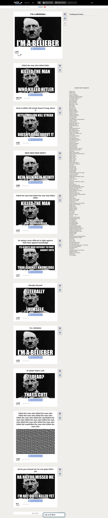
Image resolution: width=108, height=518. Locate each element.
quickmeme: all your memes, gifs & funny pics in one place (18, 3)
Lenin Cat (71, 180)
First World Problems (74, 136)
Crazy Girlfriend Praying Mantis (76, 119)
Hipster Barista (72, 156)
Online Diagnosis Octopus (75, 190)
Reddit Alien (72, 205)
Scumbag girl (72, 221)
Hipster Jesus (72, 160)
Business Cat (72, 108)
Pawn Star (71, 196)
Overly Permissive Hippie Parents (77, 194)
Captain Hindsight (73, 111)
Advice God (72, 92)
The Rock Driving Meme (75, 246)
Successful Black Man (74, 242)
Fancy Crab (72, 134)
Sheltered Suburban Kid (75, 229)
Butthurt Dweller (73, 110)
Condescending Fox (74, 115)
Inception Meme (73, 169)
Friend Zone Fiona (73, 141)
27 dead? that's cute (35, 371)
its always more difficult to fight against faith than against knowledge (35, 241)
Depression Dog (73, 124)
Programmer (72, 202)
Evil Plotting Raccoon (74, 130)
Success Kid (72, 241)
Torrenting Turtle (73, 247)
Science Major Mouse (74, 217)
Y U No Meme (72, 255)
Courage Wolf (72, 118)
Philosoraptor (72, 198)
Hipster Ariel (72, 155)
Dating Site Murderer (74, 123)
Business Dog (72, 109)
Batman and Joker (73, 104)
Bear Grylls (72, 105)
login (92, 2)
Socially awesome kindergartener (77, 236)
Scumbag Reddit (73, 222)
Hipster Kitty (72, 161)
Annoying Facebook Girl (75, 97)
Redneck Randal (73, 208)
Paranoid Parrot (73, 195)
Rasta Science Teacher (74, 204)
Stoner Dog (72, 240)
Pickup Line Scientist (74, 199)
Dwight (71, 127)
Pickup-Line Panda (73, 200)
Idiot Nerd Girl (72, 166)
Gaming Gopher (73, 144)
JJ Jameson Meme (73, 174)
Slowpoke (71, 235)
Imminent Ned (72, 167)
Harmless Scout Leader (75, 149)
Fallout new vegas (73, 132)
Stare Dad (71, 238)
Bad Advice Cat (73, 103)
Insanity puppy (72, 170)
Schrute (71, 216)
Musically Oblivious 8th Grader (76, 186)
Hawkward (71, 151)
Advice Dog (72, 91)
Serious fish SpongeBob (75, 226)
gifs (61, 7)
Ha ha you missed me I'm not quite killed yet (35, 470)
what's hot (27, 2)
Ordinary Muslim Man (74, 193)
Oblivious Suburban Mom (75, 188)
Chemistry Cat (72, 113)
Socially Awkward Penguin (75, 237)
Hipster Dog (72, 157)
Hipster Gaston (73, 158)
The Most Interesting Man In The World (78, 245)
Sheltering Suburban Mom (75, 231)
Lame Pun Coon (73, 179)
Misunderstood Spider (74, 185)
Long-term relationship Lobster (76, 181)
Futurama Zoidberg (74, 143)
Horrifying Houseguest (74, 163)
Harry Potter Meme (73, 162)
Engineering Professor (74, 128)
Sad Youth (71, 213)
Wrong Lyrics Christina (74, 252)
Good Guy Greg (73, 147)
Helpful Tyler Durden (74, 152)
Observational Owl (73, 189)
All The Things (72, 94)
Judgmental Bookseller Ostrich (76, 176)
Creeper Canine (73, 120)
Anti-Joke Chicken (73, 99)
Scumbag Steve (73, 224)
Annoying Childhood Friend (75, 96)
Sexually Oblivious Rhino (75, 227)
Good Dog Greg (73, 146)
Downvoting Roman (74, 125)
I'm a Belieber (35, 328)
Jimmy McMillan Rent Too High (76, 172)
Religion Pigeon (73, 209)
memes (57, 7)
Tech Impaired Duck (74, 243)
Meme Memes (72, 184)
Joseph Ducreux (73, 175)
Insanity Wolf (72, 171)
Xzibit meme (72, 254)
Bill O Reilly (72, 106)
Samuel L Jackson (73, 214)
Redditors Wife (72, 207)
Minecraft (71, 183)
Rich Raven (72, 210)
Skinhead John (72, 233)
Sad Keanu (72, 212)
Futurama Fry (72, 142)
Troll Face (71, 249)
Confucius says (73, 116)
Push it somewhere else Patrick (76, 203)
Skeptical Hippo (73, 232)
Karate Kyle (72, 177)
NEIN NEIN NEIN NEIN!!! (35, 153)
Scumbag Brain (73, 219)
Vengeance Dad (73, 251)
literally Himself (35, 285)
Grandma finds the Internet (75, 148)
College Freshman (73, 114)
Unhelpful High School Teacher (76, 250)
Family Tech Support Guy (75, 133)
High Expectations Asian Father (76, 153)
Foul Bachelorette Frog (74, 139)
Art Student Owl (73, 100)
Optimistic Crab (73, 191)
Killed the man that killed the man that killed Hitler (35, 197)
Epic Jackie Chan (73, 129)
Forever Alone (72, 137)
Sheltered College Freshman (76, 228)
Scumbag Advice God (74, 218)
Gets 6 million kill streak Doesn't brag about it (35, 109)
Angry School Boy (73, 95)
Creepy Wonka (72, 122)
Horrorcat (71, 165)
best (33, 2)
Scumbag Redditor (73, 223)
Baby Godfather (73, 101)
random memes (39, 2)
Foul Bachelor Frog (74, 138)
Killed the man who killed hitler (35, 65)
